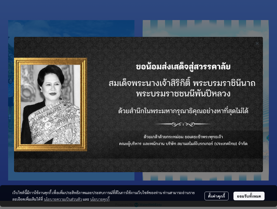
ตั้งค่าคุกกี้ (216, 196)
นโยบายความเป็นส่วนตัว (63, 199)
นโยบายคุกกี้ (100, 199)
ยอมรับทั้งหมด (249, 196)
